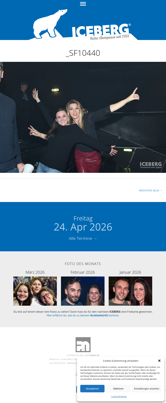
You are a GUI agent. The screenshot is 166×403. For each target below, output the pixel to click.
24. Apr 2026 (83, 224)
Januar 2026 (130, 272)
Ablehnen (118, 388)
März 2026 (35, 272)
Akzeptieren (92, 388)
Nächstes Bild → (151, 190)
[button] (159, 360)
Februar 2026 (83, 272)
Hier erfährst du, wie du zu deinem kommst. (83, 315)
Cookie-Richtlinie (119, 396)
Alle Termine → (83, 238)
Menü (83, 4)
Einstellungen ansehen (146, 388)
